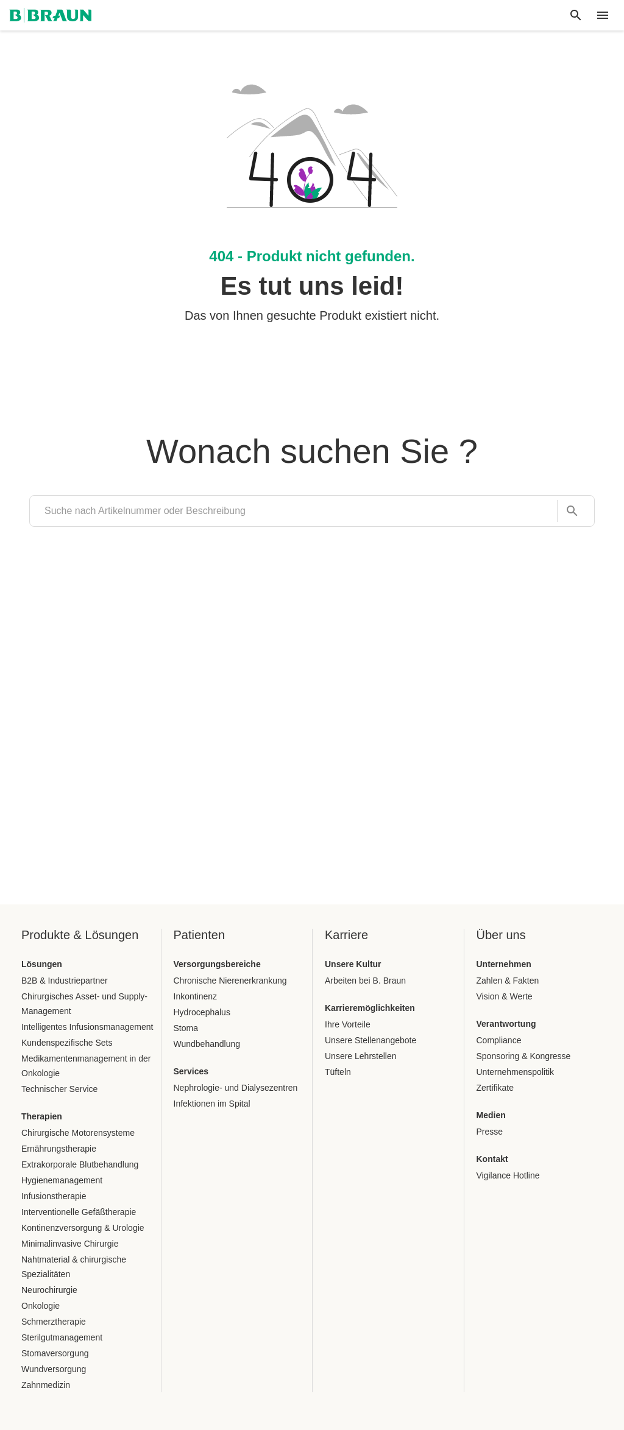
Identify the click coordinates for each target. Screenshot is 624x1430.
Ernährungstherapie (58, 1149)
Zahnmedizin (45, 1385)
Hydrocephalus (202, 1012)
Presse (490, 1131)
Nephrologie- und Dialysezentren (236, 1088)
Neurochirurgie (49, 1290)
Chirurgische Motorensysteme (78, 1133)
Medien (491, 1115)
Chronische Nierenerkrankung (230, 980)
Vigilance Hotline (508, 1175)
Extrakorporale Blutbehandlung (79, 1164)
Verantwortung (506, 1024)
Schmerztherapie (53, 1321)
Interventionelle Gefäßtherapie (78, 1212)
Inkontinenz (196, 996)
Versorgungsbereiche (217, 964)
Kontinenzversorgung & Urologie (82, 1228)
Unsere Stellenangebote (370, 1040)
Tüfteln (338, 1072)
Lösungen (41, 964)
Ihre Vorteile (347, 1024)
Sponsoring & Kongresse (524, 1056)
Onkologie (40, 1306)
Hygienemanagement (61, 1180)
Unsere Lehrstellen (361, 1056)
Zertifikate (495, 1088)
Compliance (499, 1040)
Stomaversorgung (55, 1353)
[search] (293, 511)
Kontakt (492, 1159)
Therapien (41, 1116)
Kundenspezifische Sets (66, 1043)
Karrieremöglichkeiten (370, 1008)
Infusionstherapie (54, 1196)
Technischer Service (59, 1089)
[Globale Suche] (576, 15)
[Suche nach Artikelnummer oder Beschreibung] (569, 511)
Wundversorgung (53, 1369)
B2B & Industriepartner (64, 980)
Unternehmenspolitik (516, 1072)
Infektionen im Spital (212, 1103)
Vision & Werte (505, 996)
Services (191, 1071)
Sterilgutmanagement (61, 1337)
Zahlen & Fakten (508, 980)
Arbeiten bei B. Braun (365, 980)
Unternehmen (504, 964)
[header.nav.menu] (602, 15)
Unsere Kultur (353, 964)
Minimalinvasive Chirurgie (70, 1244)
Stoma (186, 1028)
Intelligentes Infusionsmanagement (87, 1027)
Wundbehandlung (207, 1044)
